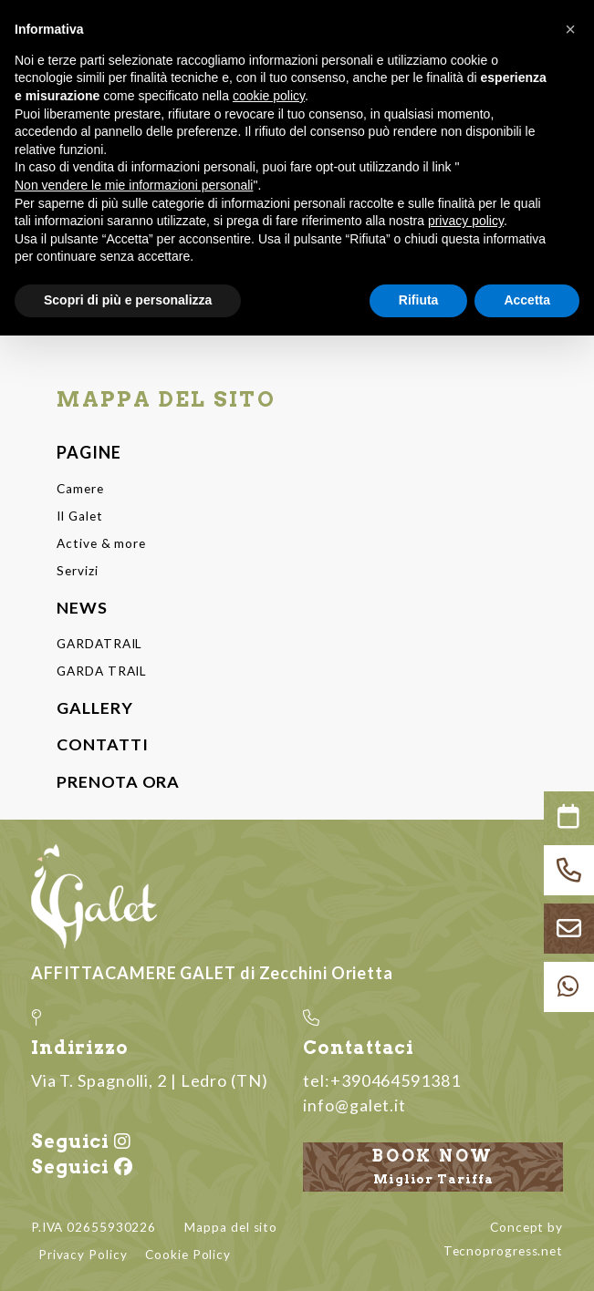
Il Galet (79, 515)
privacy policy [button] (466, 220)
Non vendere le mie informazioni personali (134, 185)
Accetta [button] (527, 300)
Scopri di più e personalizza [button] (128, 300)
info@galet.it (354, 1101)
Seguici (80, 1139)
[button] (570, 29)
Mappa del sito (230, 1223)
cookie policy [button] (269, 95)
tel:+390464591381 (381, 1077)
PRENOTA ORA (118, 779)
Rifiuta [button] (419, 300)
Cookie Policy (188, 1251)
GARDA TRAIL (101, 669)
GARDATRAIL (99, 642)
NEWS (82, 605)
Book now (433, 1164)
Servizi (77, 570)
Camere (80, 488)
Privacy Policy (83, 1251)
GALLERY (94, 705)
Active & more (101, 542)
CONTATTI (102, 742)
